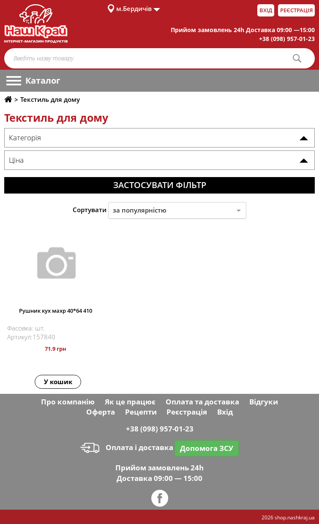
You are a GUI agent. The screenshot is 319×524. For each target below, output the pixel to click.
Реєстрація (296, 10)
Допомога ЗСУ (206, 448)
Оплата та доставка (202, 402)
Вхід (265, 10)
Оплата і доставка (126, 447)
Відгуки (263, 402)
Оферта (100, 412)
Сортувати (89, 209)
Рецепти (141, 412)
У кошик (58, 381)
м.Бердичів (134, 8)
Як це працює (130, 402)
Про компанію (68, 402)
